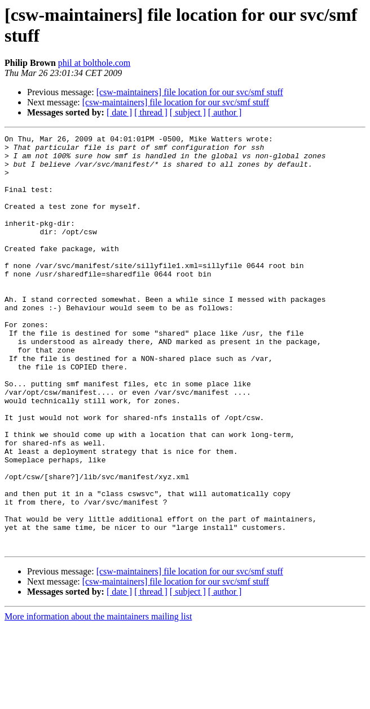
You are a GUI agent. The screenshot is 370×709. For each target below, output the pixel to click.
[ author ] (225, 112)
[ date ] (119, 112)
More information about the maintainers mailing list (98, 699)
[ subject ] (188, 112)
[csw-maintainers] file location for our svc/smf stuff (189, 92)
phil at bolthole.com (94, 63)
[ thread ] (151, 112)
